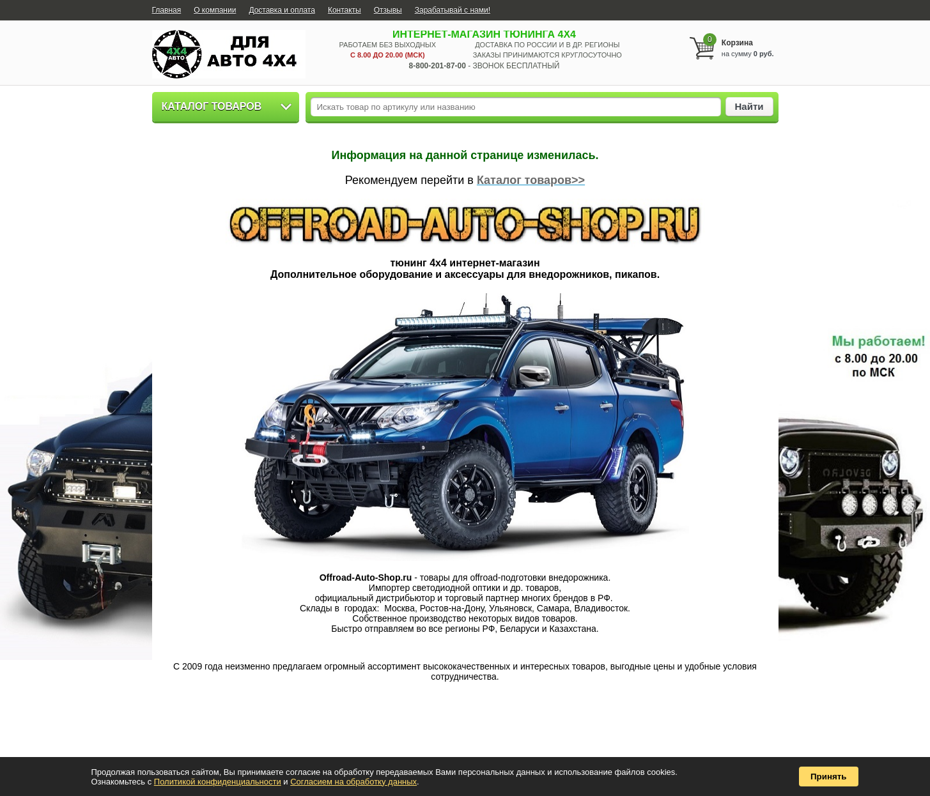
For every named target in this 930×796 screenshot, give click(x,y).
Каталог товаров (212, 106)
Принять (828, 776)
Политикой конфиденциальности (217, 781)
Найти (749, 106)
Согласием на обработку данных (353, 781)
